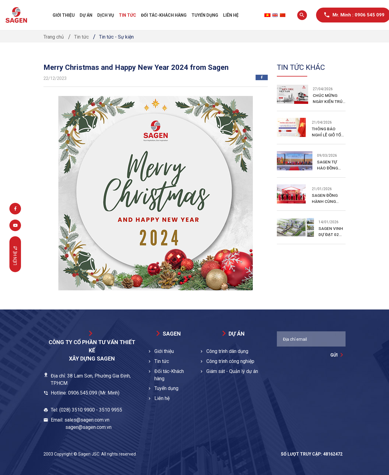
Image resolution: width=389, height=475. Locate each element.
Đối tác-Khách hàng (164, 15)
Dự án (86, 15)
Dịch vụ (105, 15)
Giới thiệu (64, 15)
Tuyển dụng (204, 15)
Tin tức (127, 15)
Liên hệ (231, 15)
